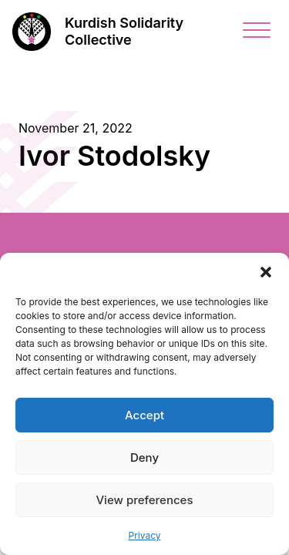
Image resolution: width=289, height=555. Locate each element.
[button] (266, 272)
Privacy (145, 535)
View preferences (144, 500)
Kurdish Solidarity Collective (124, 32)
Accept (144, 415)
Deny (144, 457)
